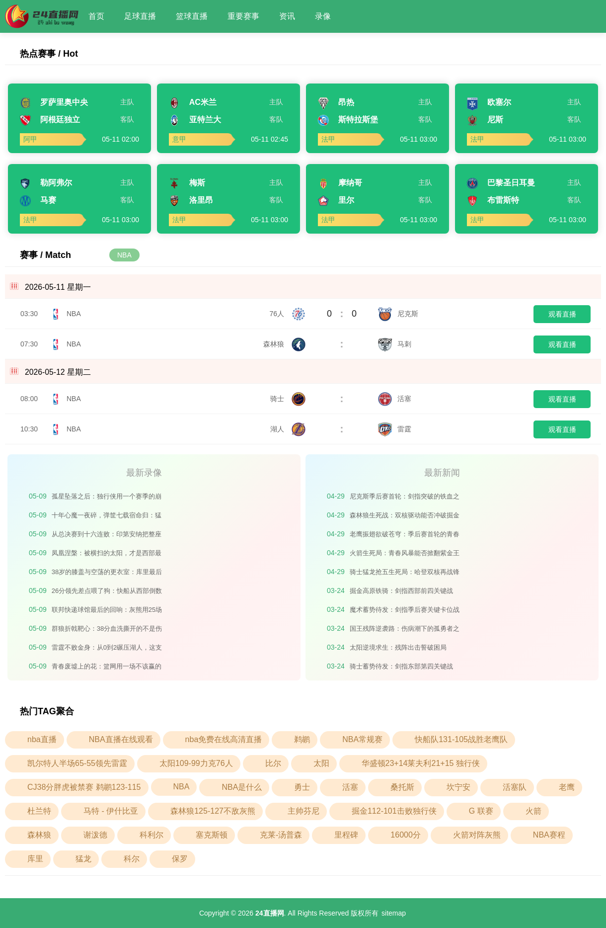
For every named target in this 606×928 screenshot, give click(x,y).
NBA (124, 255)
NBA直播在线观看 (121, 739)
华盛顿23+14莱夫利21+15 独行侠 (421, 763)
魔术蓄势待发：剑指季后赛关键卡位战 (404, 609)
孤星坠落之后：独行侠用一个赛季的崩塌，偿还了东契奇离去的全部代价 (106, 498)
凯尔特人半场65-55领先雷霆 (77, 763)
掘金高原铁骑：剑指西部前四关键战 (401, 590)
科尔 (132, 858)
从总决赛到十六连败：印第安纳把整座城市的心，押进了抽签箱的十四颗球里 (106, 536)
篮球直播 (192, 16)
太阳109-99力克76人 (196, 763)
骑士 (288, 399)
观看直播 (562, 314)
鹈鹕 (302, 739)
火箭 (533, 811)
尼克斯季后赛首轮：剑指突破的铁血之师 (404, 498)
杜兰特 (39, 811)
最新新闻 (442, 473)
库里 (35, 858)
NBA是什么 (242, 787)
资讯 (287, 16)
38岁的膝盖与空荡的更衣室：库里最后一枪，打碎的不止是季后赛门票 (107, 574)
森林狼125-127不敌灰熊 (212, 811)
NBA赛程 (549, 835)
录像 (323, 16)
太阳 (321, 763)
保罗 (180, 858)
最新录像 (144, 473)
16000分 (405, 835)
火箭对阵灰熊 (477, 835)
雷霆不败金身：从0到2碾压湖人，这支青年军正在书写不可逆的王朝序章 (107, 649)
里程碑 (346, 835)
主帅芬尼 (303, 811)
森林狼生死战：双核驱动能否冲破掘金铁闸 (404, 517)
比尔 (273, 763)
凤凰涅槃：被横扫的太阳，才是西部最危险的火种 (106, 555)
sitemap (393, 913)
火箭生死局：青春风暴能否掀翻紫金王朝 (404, 555)
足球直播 (140, 16)
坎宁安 (458, 787)
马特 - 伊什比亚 (110, 811)
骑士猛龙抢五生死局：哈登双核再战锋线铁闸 (404, 574)
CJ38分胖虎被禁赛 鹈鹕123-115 (84, 787)
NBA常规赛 (362, 739)
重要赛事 (243, 16)
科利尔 (151, 835)
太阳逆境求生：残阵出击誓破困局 (398, 647)
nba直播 (42, 739)
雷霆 (394, 429)
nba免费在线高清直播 (223, 739)
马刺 (394, 344)
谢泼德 (95, 835)
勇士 (302, 787)
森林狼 (284, 344)
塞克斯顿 (211, 835)
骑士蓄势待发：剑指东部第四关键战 (401, 666)
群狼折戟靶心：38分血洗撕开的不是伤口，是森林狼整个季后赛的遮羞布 (107, 630)
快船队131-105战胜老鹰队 (461, 739)
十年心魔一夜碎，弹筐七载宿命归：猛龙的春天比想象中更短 (106, 517)
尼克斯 (398, 314)
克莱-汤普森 (281, 835)
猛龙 (83, 858)
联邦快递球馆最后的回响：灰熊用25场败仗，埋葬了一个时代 (107, 611)
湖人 (288, 429)
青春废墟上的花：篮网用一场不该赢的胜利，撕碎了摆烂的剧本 (106, 668)
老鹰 (567, 787)
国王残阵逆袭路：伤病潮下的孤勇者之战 (404, 630)
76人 (288, 314)
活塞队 (515, 787)
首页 (96, 16)
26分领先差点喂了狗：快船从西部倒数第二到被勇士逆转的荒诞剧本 (107, 592)
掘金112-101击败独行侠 (394, 811)
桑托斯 (402, 787)
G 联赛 (481, 811)
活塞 (394, 399)
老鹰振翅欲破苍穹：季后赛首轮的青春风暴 (404, 536)
